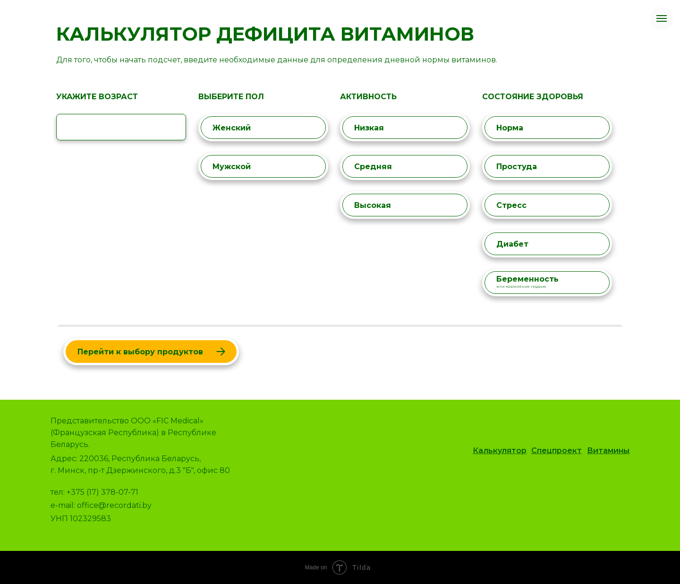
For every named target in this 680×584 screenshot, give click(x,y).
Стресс (546, 205)
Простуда (546, 166)
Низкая (404, 127)
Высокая (404, 205)
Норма (546, 127)
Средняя (404, 166)
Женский (262, 127)
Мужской (262, 166)
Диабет (546, 244)
